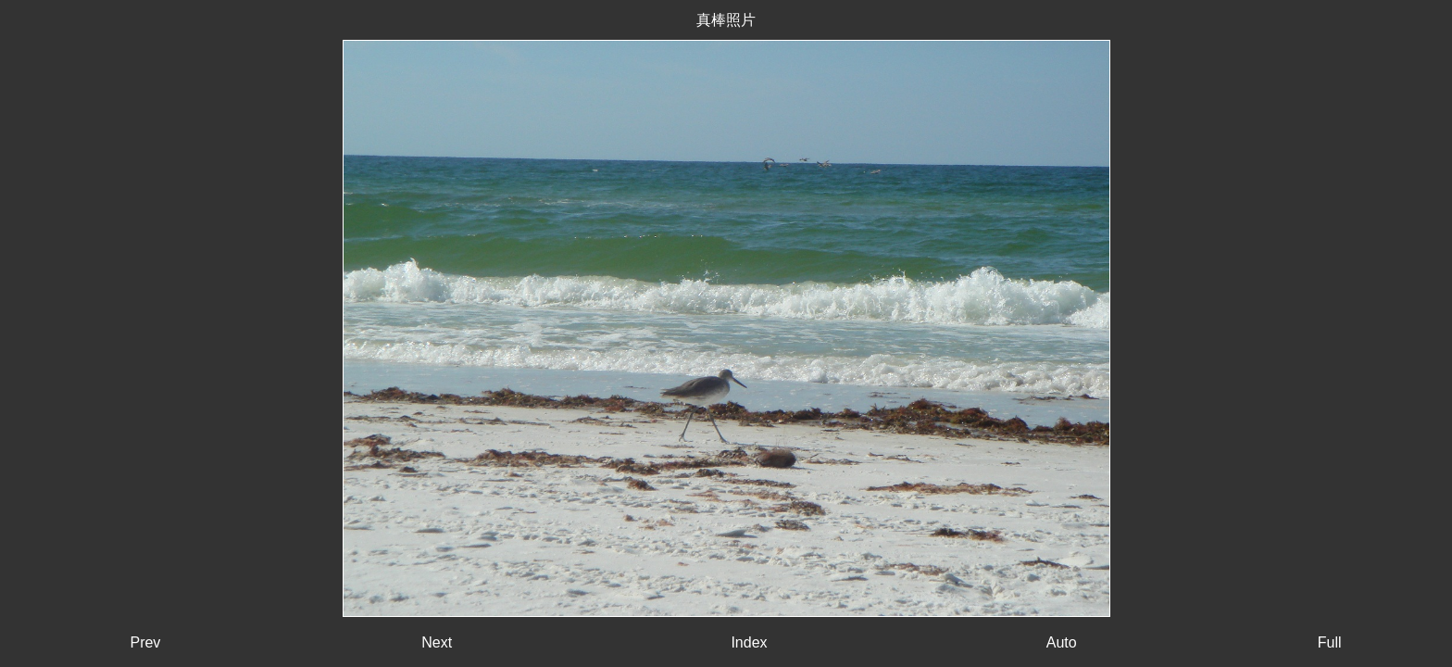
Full (1330, 642)
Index (749, 642)
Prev (145, 642)
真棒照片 (726, 20)
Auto (1061, 642)
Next (436, 642)
